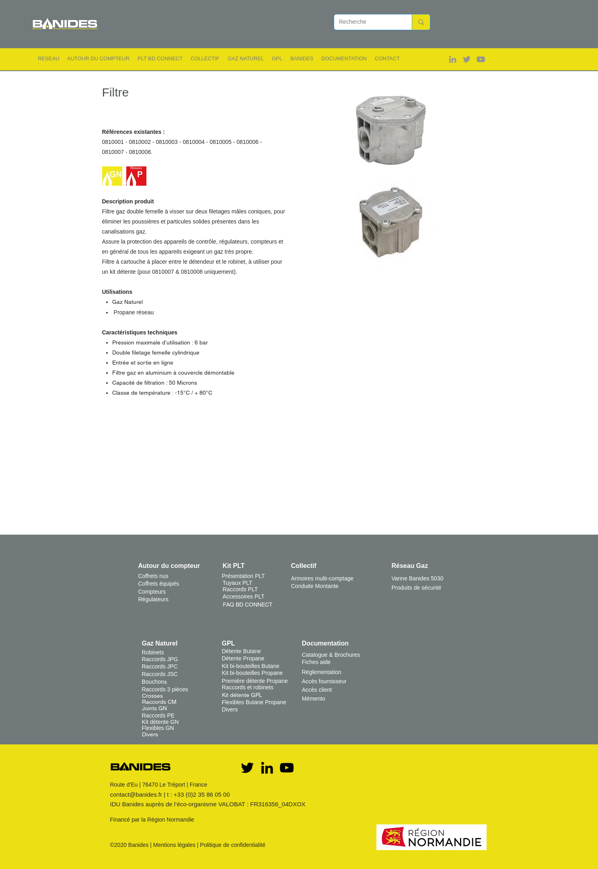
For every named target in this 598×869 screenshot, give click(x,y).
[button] (48, 58)
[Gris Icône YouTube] (481, 59)
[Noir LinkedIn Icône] (267, 767)
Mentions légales (174, 845)
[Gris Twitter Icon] (467, 59)
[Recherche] (367, 22)
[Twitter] (247, 767)
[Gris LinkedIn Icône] (453, 59)
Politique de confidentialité (232, 845)
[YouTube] (286, 767)
